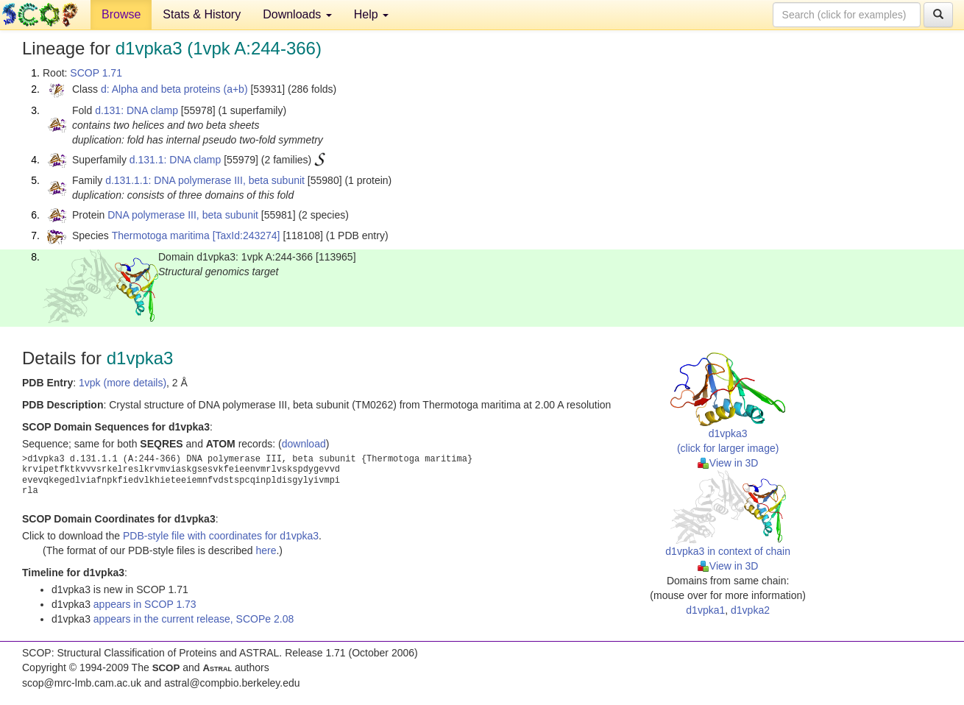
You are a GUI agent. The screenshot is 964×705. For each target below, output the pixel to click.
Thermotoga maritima (161, 235)
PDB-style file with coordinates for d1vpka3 (221, 536)
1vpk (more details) (122, 383)
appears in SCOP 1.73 (144, 604)
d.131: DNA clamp (136, 110)
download (304, 444)
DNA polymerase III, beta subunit (182, 215)
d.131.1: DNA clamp (175, 160)
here (265, 550)
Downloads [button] (297, 14)
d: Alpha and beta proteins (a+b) (174, 89)
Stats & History (202, 14)
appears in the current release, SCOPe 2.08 (193, 619)
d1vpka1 (705, 610)
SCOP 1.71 (96, 73)
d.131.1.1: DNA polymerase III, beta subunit (205, 180)
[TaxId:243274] (246, 235)
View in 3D (728, 463)
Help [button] (371, 14)
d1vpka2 (750, 610)
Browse (121, 14)
